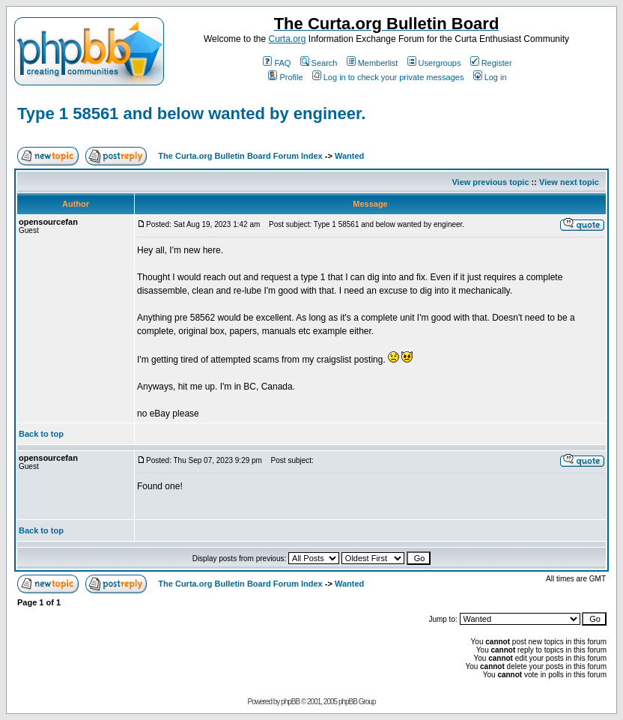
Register (491, 62)
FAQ (277, 62)
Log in (490, 77)
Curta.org (287, 39)
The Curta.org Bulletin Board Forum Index (240, 155)
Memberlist (372, 62)
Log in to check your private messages (388, 77)
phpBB (290, 702)
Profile (285, 77)
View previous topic (490, 182)
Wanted (349, 155)
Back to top (41, 433)
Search (319, 62)
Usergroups (434, 62)
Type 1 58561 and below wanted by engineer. (191, 113)
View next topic (569, 182)
